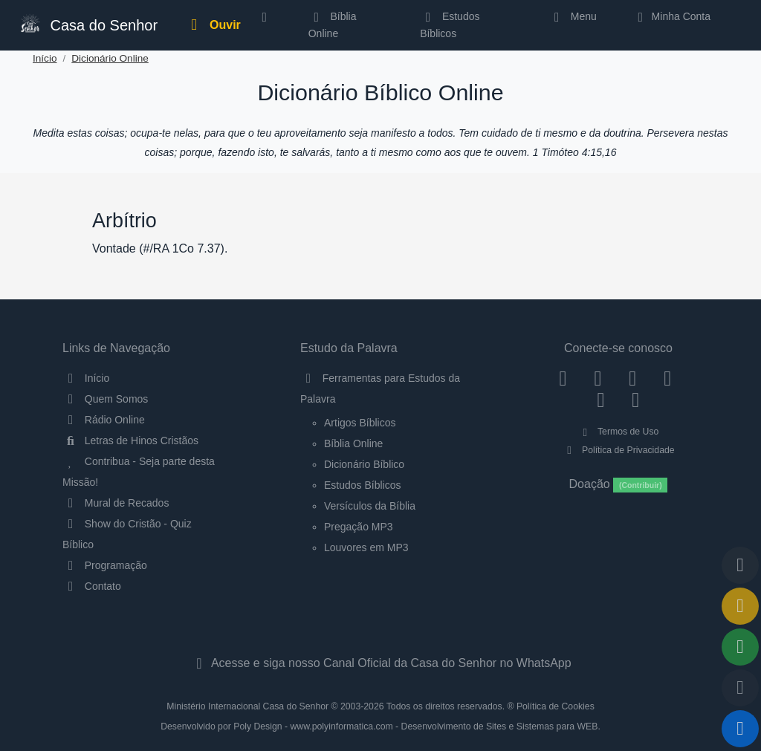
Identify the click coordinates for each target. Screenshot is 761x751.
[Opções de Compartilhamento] (740, 647)
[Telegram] (636, 400)
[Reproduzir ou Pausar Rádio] (740, 728)
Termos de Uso (618, 431)
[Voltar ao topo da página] (740, 565)
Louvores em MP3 (366, 547)
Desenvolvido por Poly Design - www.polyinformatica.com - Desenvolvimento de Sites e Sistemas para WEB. (380, 726)
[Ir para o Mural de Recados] (740, 606)
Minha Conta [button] (671, 16)
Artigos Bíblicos (359, 423)
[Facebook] (563, 378)
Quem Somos (105, 399)
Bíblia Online (332, 24)
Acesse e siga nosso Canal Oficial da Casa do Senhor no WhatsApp (380, 663)
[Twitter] (633, 378)
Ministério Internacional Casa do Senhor (247, 706)
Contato (91, 586)
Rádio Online (103, 420)
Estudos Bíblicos (449, 24)
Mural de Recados (115, 503)
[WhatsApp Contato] (601, 400)
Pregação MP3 (358, 527)
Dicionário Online (110, 58)
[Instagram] (598, 378)
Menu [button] (572, 16)
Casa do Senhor (88, 23)
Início (45, 58)
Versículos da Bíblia (369, 506)
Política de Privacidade (618, 450)
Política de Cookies (555, 706)
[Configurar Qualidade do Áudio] (740, 687)
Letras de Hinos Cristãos (130, 440)
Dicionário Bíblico (364, 464)
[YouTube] (668, 378)
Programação (104, 565)
